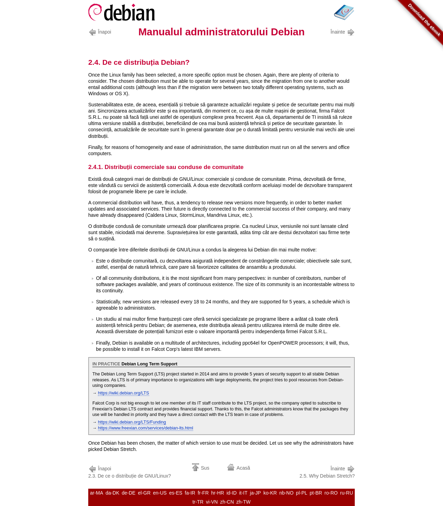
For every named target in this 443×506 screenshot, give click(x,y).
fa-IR (190, 493)
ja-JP (255, 493)
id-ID (231, 493)
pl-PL (301, 493)
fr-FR (203, 493)
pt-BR (316, 493)
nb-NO (286, 493)
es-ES (175, 493)
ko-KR (270, 493)
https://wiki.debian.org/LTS (123, 393)
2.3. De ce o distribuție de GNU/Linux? (129, 471)
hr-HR (217, 493)
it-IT (243, 493)
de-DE (129, 493)
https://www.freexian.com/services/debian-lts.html (145, 428)
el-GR (144, 493)
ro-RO (331, 493)
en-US (160, 493)
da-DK (112, 493)
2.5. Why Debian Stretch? (327, 471)
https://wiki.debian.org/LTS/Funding (132, 422)
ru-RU (346, 493)
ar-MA (96, 493)
